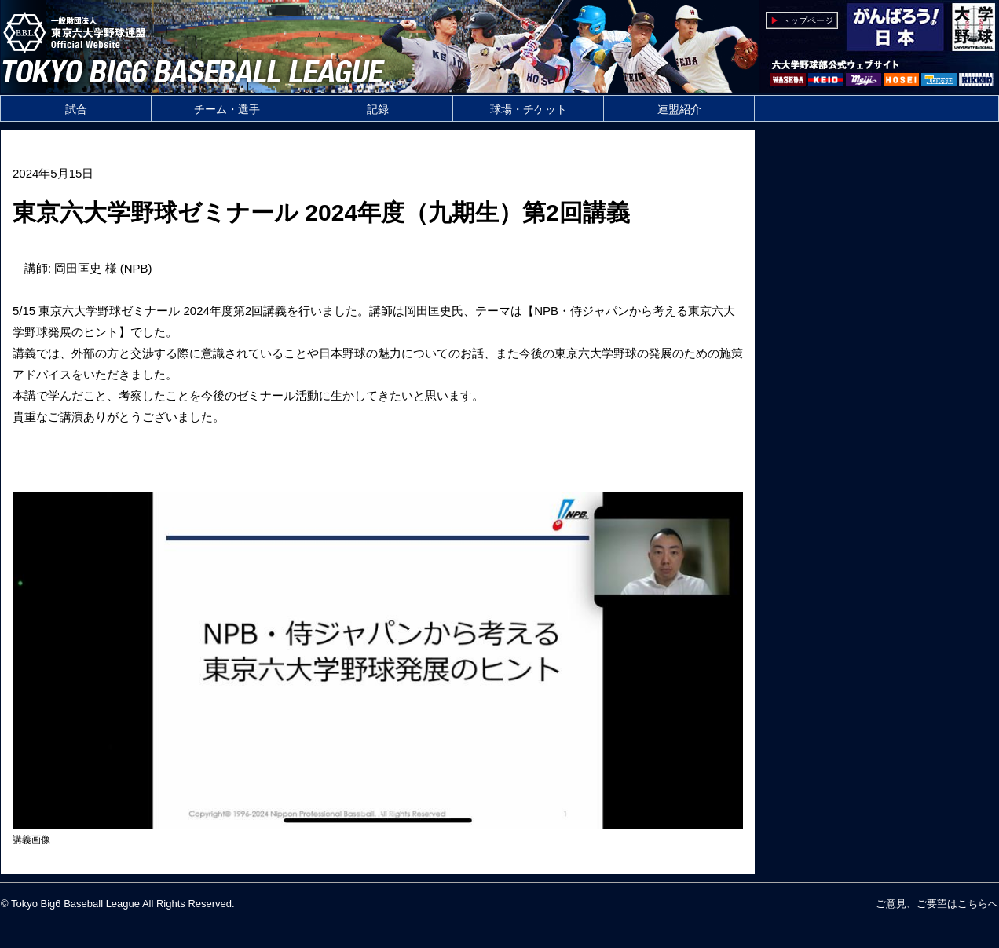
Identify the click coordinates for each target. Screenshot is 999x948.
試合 (76, 109)
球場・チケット (528, 109)
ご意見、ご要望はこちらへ (937, 904)
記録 (378, 109)
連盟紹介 (679, 109)
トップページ (807, 20)
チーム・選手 (227, 109)
